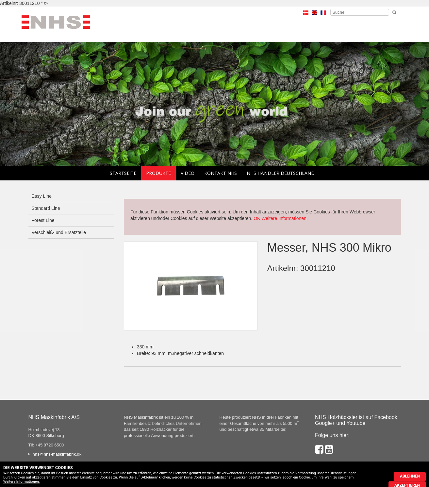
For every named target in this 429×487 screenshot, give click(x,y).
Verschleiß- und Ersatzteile (59, 232)
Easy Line (42, 196)
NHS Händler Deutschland (281, 173)
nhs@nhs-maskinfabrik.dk (57, 454)
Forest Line (43, 220)
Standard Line (46, 208)
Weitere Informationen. (284, 218)
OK (257, 218)
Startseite (123, 173)
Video (187, 173)
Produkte (158, 173)
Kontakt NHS (220, 173)
